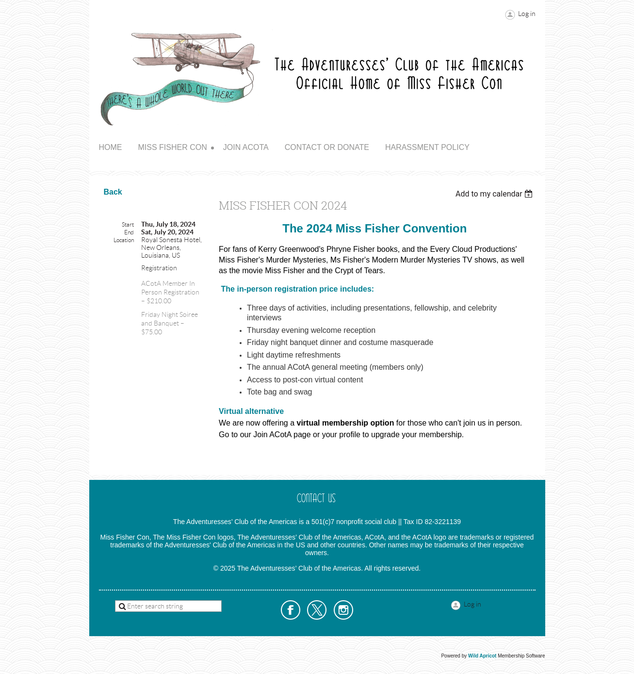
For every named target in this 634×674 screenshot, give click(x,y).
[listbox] (495, 194)
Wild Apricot (482, 655)
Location (124, 240)
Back (113, 192)
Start (128, 224)
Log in (527, 13)
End (129, 232)
